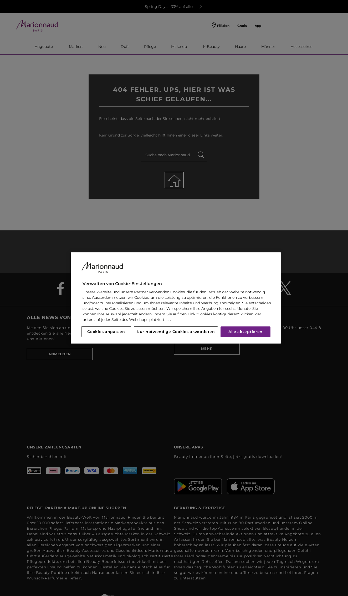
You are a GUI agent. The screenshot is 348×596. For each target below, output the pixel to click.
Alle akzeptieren (245, 332)
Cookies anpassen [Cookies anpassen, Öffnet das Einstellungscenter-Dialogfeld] (106, 332)
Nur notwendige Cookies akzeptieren (176, 332)
